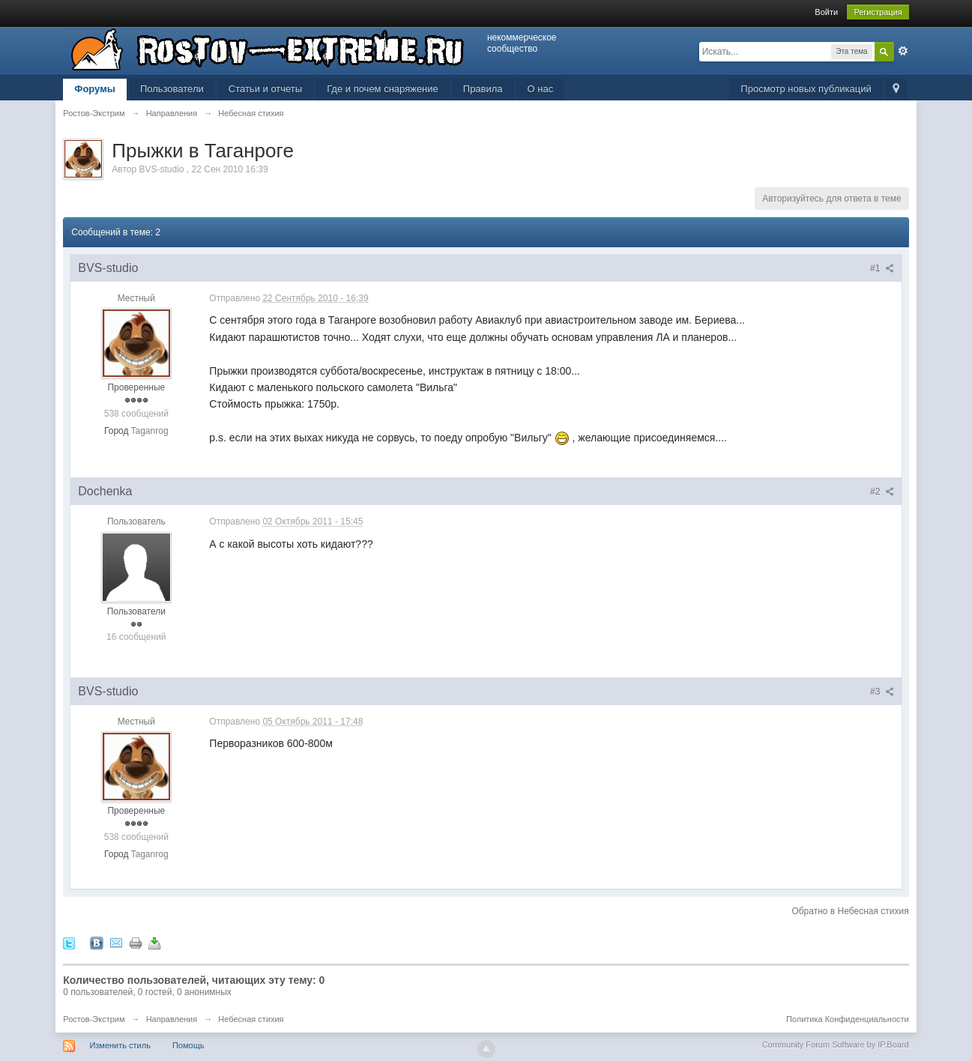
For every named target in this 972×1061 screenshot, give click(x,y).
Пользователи (172, 88)
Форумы (94, 88)
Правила (483, 88)
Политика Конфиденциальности (847, 1019)
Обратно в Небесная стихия (849, 911)
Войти (826, 11)
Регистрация (878, 11)
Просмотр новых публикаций (805, 88)
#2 (882, 491)
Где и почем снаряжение (382, 88)
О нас (541, 88)
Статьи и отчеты (265, 88)
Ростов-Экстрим (93, 1019)
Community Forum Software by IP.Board (835, 1044)
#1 (882, 268)
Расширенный (903, 51)
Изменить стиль (120, 1045)
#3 (882, 691)
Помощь (188, 1045)
